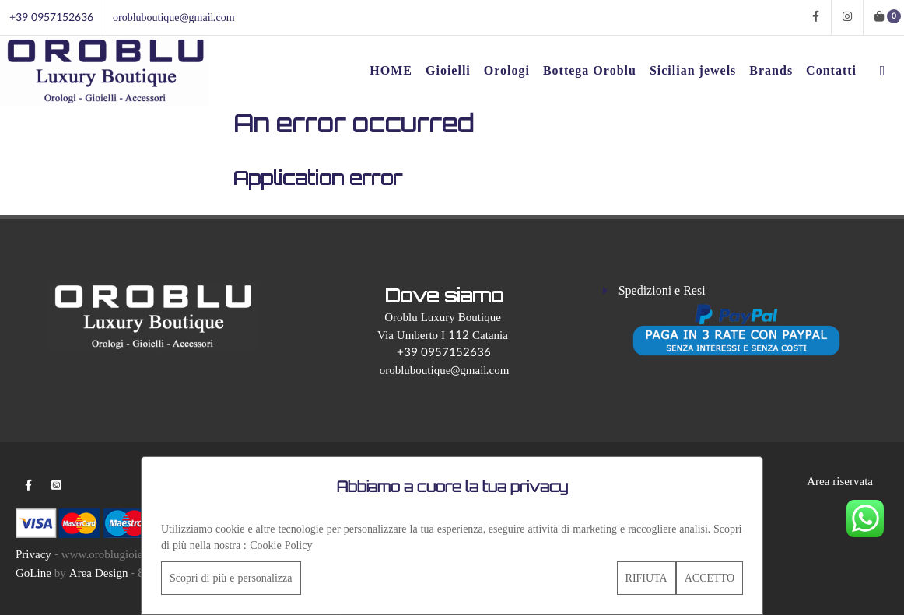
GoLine (33, 573)
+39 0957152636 (51, 17)
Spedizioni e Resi (662, 290)
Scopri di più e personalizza (231, 578)
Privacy (33, 554)
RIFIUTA (646, 578)
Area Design (98, 573)
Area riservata (840, 481)
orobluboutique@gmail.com (174, 17)
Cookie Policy (281, 545)
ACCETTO (709, 578)
